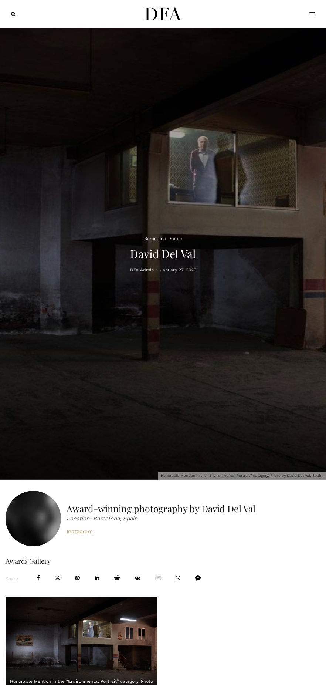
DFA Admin (142, 270)
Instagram (80, 531)
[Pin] (77, 578)
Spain (176, 238)
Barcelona (155, 238)
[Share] (38, 578)
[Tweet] (57, 578)
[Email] (158, 578)
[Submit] (117, 578)
